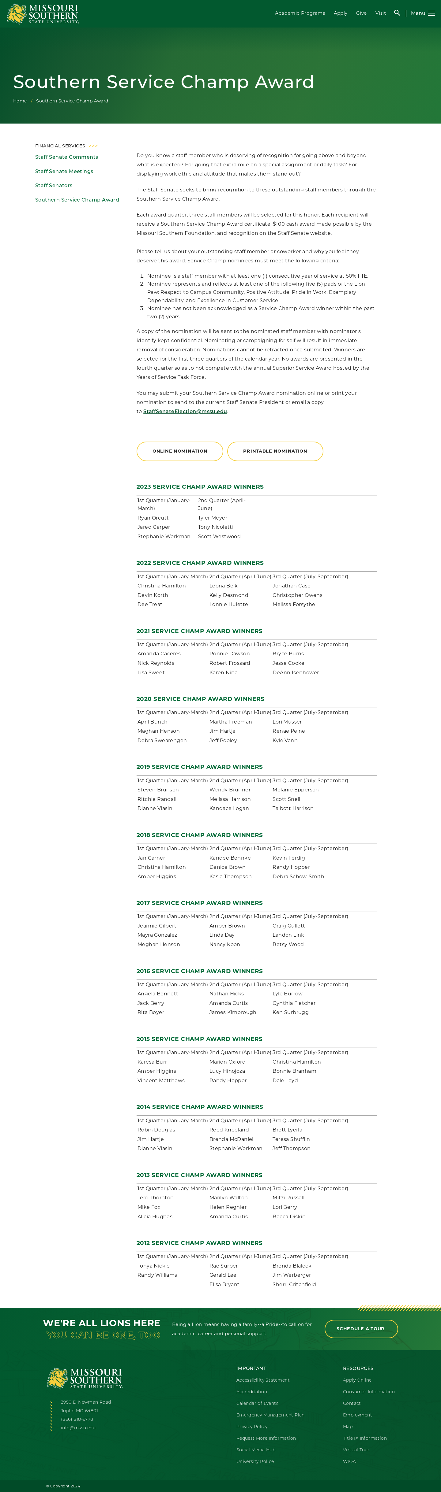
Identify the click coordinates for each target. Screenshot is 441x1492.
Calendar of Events (257, 1403)
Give (361, 13)
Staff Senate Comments (66, 157)
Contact (352, 1403)
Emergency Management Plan (270, 1415)
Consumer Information (369, 1391)
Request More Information (266, 1438)
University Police (255, 1461)
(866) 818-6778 (77, 1419)
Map (347, 1426)
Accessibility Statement (263, 1380)
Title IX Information (365, 1438)
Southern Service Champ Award (77, 200)
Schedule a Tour (361, 1328)
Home (20, 101)
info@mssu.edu (78, 1428)
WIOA (349, 1461)
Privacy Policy (252, 1426)
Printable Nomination (275, 451)
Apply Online (357, 1380)
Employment (357, 1415)
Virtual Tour (356, 1450)
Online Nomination (180, 451)
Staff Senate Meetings (64, 171)
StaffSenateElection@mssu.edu (185, 411)
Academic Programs (300, 13)
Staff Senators (54, 185)
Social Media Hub (255, 1450)
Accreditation (251, 1391)
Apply (341, 13)
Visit (380, 13)
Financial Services (60, 146)
